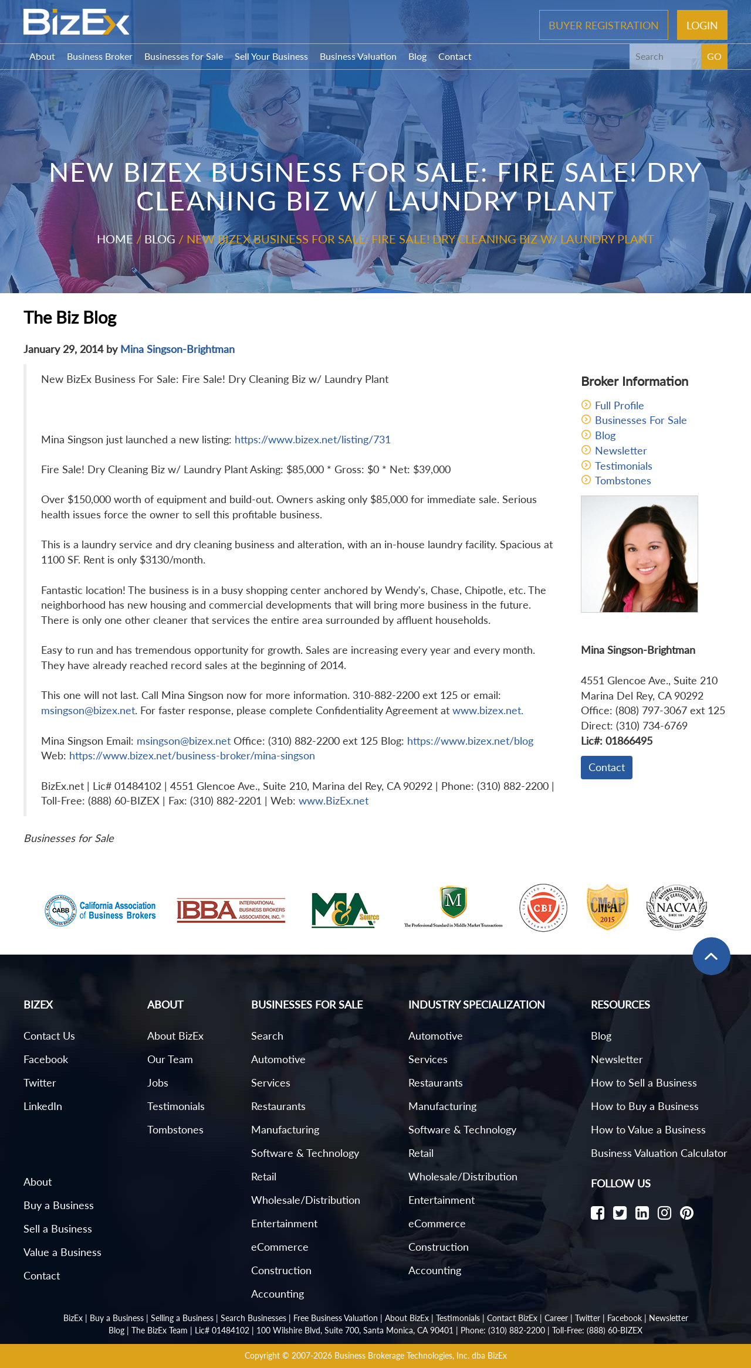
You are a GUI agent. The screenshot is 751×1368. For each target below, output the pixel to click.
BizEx (73, 1318)
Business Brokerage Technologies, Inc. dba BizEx (420, 1355)
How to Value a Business (648, 1129)
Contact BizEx (512, 1318)
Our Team (170, 1059)
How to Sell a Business (644, 1082)
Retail (263, 1176)
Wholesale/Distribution (305, 1199)
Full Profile (619, 405)
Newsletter (621, 450)
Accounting (277, 1293)
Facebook (45, 1059)
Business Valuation (358, 56)
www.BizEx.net (333, 800)
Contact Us (49, 1035)
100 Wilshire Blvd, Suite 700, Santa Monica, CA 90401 (355, 1330)
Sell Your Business (271, 56)
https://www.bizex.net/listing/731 (313, 439)
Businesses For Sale (641, 419)
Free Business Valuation (335, 1318)
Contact (455, 56)
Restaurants (278, 1105)
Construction (281, 1270)
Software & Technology (305, 1152)
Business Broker (100, 56)
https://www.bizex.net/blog (470, 740)
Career (556, 1318)
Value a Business (62, 1251)
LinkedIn (42, 1105)
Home (115, 239)
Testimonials (623, 465)
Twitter (39, 1082)
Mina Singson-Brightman (177, 348)
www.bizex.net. (487, 710)
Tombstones (623, 480)
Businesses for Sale (183, 56)
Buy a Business (58, 1205)
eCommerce (280, 1246)
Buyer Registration (604, 24)
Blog (417, 56)
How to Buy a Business (645, 1105)
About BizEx (175, 1035)
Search (267, 1035)
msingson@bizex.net (88, 710)
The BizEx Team (159, 1330)
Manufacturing (285, 1129)
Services (270, 1082)
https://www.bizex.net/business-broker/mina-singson (192, 755)
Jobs (157, 1082)
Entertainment (284, 1223)
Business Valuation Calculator (659, 1152)
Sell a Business (57, 1228)
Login (702, 24)
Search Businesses (253, 1318)
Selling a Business (182, 1318)
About (42, 56)
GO (714, 56)
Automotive (278, 1059)
